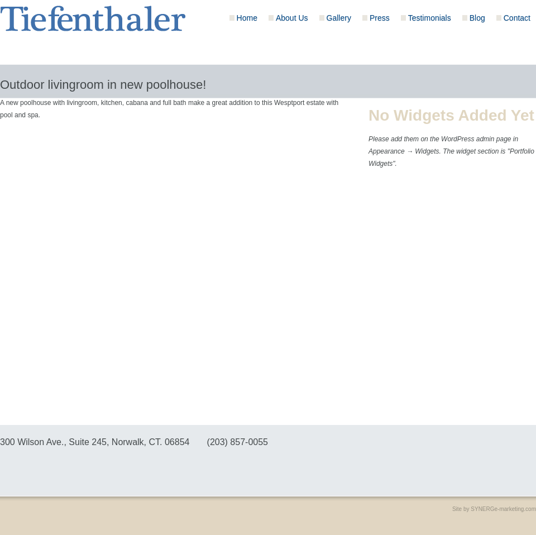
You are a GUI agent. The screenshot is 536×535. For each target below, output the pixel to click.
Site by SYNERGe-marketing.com (494, 509)
